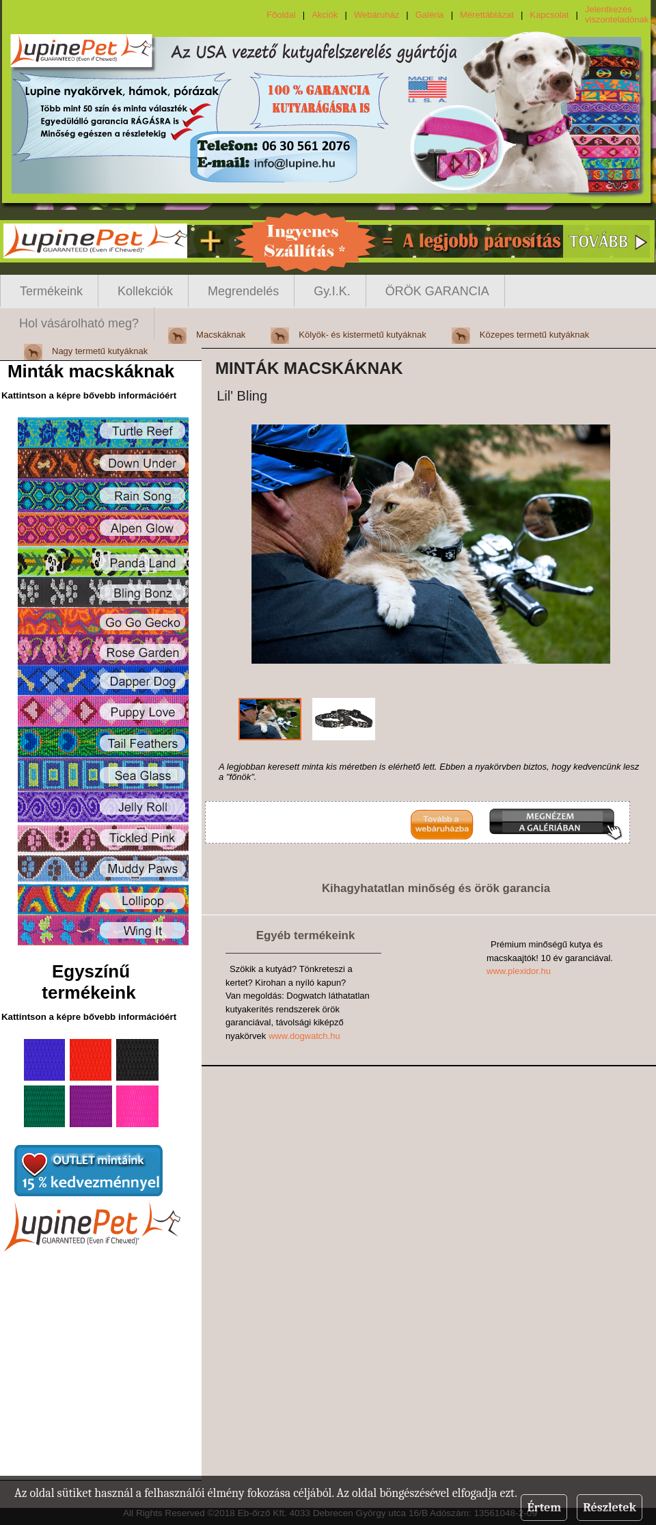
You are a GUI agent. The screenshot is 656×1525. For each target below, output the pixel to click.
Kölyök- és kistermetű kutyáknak (362, 334)
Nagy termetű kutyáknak (100, 351)
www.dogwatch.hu (304, 1036)
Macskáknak (220, 334)
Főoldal (281, 15)
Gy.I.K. (332, 291)
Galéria (429, 15)
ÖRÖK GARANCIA (437, 291)
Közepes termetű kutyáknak (534, 334)
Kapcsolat (549, 15)
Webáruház (376, 15)
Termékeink (51, 291)
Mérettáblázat (487, 15)
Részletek (609, 1507)
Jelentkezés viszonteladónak (616, 14)
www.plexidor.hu (519, 971)
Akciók (325, 15)
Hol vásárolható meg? (79, 323)
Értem (544, 1507)
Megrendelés (243, 291)
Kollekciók (145, 291)
